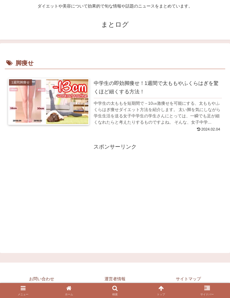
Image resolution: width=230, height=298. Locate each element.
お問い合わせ (41, 278)
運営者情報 (115, 278)
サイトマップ (188, 278)
